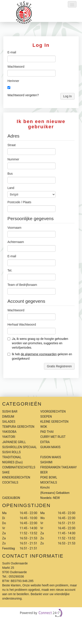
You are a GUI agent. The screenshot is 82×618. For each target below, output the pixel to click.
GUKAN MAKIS (50, 447)
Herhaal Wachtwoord (21, 324)
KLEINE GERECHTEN (54, 421)
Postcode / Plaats (19, 202)
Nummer (13, 159)
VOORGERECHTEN (53, 411)
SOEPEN (46, 416)
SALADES (8, 421)
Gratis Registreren (59, 366)
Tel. (9, 270)
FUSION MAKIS (50, 457)
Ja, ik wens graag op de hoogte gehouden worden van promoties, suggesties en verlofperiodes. (37, 343)
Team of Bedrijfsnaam (22, 284)
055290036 (16, 576)
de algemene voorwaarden (39, 354)
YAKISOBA (9, 431)
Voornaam (14, 227)
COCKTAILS (10, 482)
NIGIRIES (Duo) (12, 462)
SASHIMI (46, 462)
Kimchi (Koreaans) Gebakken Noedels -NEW (55, 492)
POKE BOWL (48, 477)
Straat (11, 145)
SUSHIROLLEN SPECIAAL (19, 447)
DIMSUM (8, 416)
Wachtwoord (15, 66)
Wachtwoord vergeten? (23, 95)
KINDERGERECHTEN (16, 477)
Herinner (13, 81)
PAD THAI (47, 431)
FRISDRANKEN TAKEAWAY (58, 467)
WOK (43, 426)
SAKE (6, 472)
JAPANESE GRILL (14, 442)
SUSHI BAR (9, 411)
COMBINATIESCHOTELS (18, 467)
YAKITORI (8, 437)
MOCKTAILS (48, 482)
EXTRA (45, 442)
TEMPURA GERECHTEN (18, 426)
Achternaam (15, 242)
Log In (67, 96)
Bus (10, 173)
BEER (43, 472)
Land (10, 188)
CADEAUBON (11, 498)
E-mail (11, 52)
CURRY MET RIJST (53, 437)
